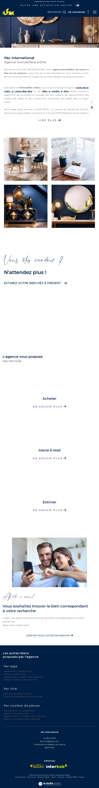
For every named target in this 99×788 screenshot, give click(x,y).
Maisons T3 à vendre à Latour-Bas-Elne (22, 719)
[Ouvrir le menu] (94, 12)
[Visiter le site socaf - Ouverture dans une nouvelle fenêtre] (37, 766)
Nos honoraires (20, 777)
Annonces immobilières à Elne (17, 694)
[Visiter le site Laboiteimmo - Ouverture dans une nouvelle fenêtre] (49, 782)
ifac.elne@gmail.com (49, 741)
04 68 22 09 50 (49, 738)
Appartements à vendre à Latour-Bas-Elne (23, 677)
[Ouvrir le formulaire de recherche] (57, 12)
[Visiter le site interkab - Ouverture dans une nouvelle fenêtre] (56, 766)
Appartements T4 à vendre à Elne (19, 711)
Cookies (81, 777)
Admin (53, 777)
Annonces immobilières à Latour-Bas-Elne (23, 696)
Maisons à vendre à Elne (15, 674)
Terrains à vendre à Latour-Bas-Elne (20, 680)
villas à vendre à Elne (55, 91)
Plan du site (32, 777)
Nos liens (61, 777)
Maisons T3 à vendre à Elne (16, 713)
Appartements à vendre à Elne (18, 671)
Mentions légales (44, 777)
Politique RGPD (71, 777)
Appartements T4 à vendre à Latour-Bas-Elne (25, 716)
